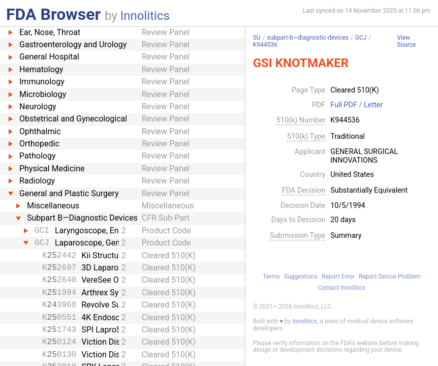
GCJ (361, 37)
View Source (406, 41)
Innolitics (145, 16)
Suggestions (301, 276)
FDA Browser (53, 14)
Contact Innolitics (341, 287)
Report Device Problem (390, 276)
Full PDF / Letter (356, 105)
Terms (271, 276)
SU (257, 37)
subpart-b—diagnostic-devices (308, 37)
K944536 (265, 44)
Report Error (338, 276)
